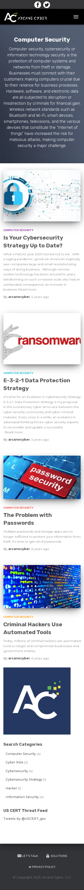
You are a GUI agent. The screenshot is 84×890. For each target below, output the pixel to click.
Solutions (56, 856)
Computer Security (18, 230)
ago (40, 297)
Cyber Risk (14, 762)
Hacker (11, 788)
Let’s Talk (27, 856)
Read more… (28, 289)
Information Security (22, 797)
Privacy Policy (42, 867)
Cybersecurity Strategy (24, 779)
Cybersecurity (17, 771)
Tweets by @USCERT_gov (24, 819)
